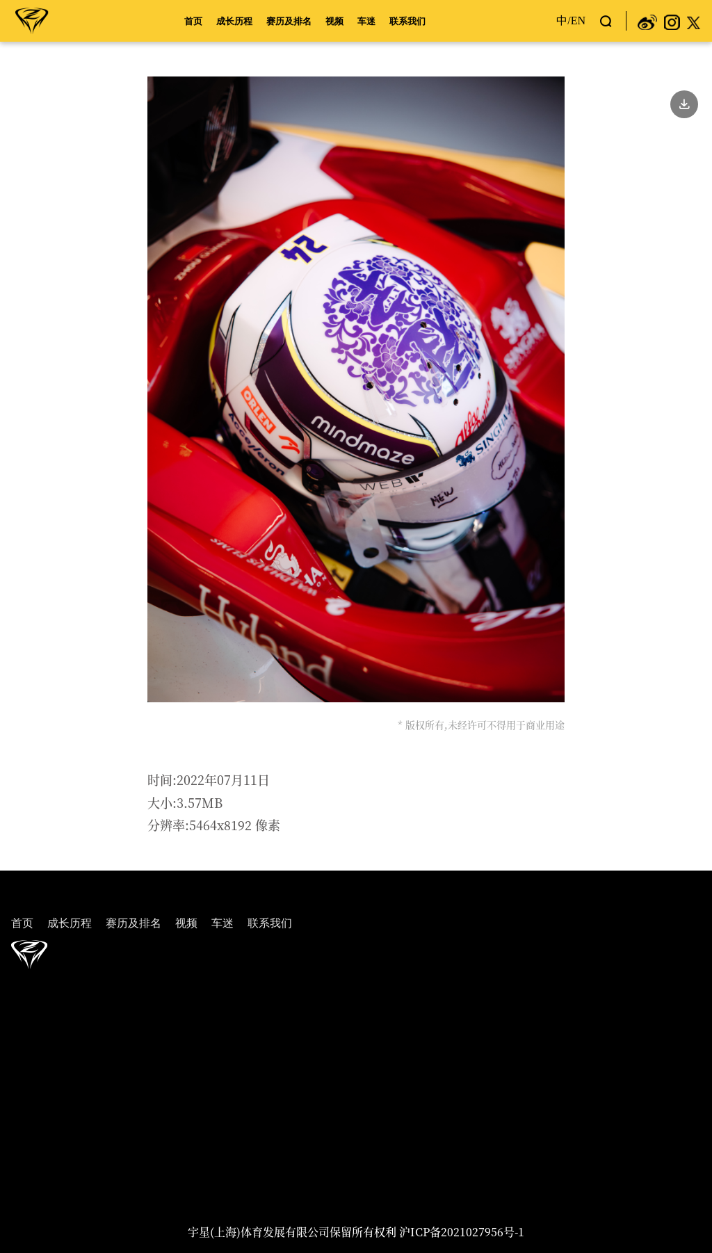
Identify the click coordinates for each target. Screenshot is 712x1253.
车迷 (366, 21)
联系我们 (407, 21)
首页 (193, 21)
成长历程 (234, 21)
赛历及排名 (289, 21)
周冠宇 (32, 20)
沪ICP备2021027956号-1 (461, 1232)
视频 (334, 21)
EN (578, 20)
